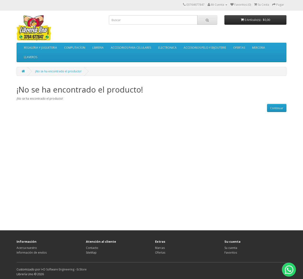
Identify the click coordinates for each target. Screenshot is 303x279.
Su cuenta (230, 248)
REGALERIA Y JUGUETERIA (40, 48)
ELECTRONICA (167, 48)
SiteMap (91, 253)
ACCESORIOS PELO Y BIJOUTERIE (205, 48)
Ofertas (160, 253)
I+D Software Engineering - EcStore (64, 269)
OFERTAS (239, 48)
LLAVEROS (30, 57)
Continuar (276, 108)
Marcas (160, 248)
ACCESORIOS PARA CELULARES (131, 48)
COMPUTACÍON (74, 48)
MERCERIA (258, 48)
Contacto (92, 248)
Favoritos (230, 253)
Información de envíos (32, 253)
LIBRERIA (98, 48)
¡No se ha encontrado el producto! (58, 71)
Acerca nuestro (27, 248)
